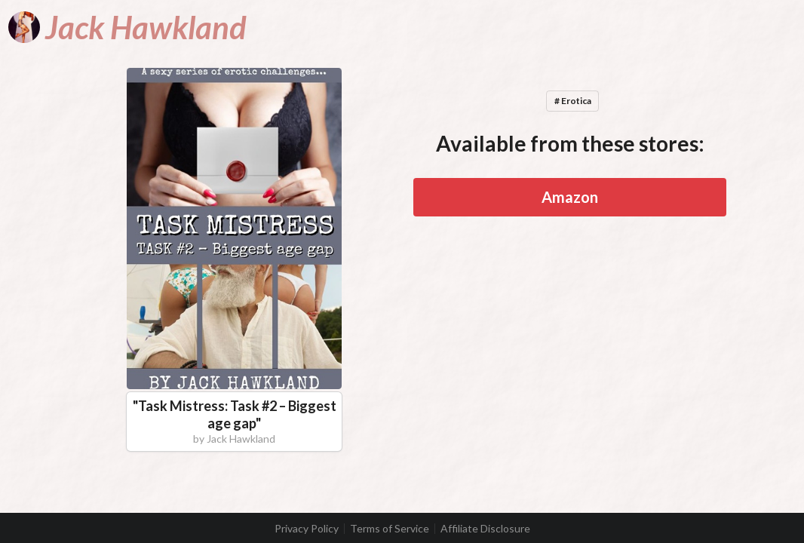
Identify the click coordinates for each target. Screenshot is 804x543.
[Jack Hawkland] (127, 27)
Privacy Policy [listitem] (307, 528)
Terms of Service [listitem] (389, 528)
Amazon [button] (570, 197)
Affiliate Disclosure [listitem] (485, 528)
